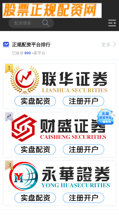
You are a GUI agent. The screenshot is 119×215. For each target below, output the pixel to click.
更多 (108, 44)
